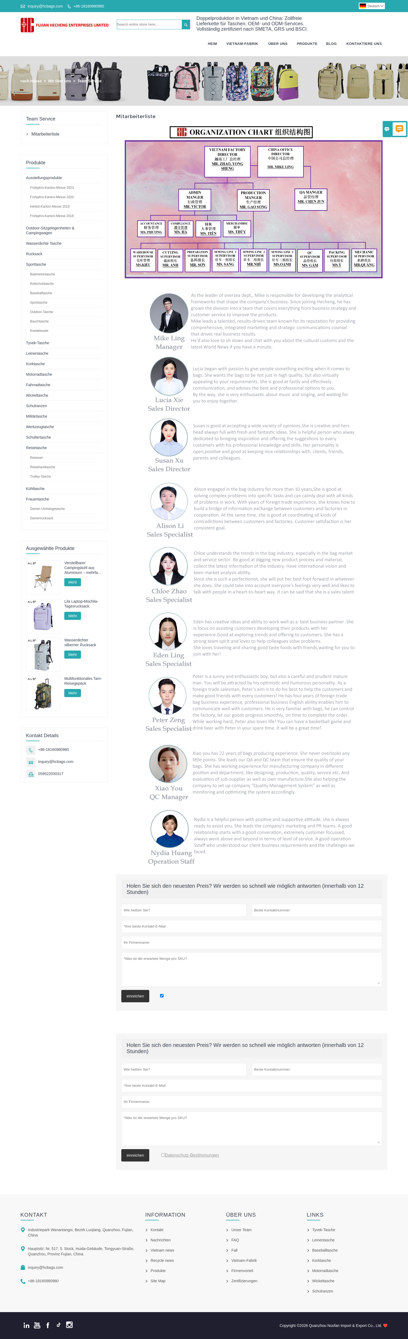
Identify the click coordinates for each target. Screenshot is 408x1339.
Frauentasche (37, 499)
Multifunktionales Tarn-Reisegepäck (83, 681)
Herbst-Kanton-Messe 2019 (50, 206)
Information (165, 1215)
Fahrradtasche (38, 385)
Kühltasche (35, 488)
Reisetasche (36, 448)
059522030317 (50, 774)
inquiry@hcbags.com (45, 6)
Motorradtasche (39, 374)
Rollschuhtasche (42, 284)
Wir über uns (59, 81)
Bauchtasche (39, 321)
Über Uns (278, 44)
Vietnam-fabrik (242, 44)
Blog (331, 44)
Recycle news (162, 1260)
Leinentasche (37, 353)
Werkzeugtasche (40, 427)
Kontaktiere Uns (364, 44)
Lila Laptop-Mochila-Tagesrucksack (81, 604)
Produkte (307, 44)
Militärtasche (36, 416)
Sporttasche (36, 264)
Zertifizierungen (244, 1281)
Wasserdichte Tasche (44, 243)
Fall (234, 1250)
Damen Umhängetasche (47, 509)
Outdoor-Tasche (41, 312)
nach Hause (31, 81)
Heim (212, 44)
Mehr (72, 582)
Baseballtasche (41, 293)
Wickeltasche (37, 395)
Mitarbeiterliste (45, 134)
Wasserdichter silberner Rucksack (80, 642)
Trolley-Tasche (40, 476)
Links (315, 1215)
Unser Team (241, 1230)
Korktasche (35, 364)
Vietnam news (162, 1250)
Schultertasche (38, 437)
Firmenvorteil (242, 1271)
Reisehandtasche (42, 467)
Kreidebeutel (39, 331)
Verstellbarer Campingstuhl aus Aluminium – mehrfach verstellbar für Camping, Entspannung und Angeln (83, 568)
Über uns (241, 1215)
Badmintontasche (42, 274)
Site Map (158, 1281)
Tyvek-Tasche (37, 343)
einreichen (135, 996)
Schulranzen (36, 406)
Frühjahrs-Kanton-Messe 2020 (52, 197)
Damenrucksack (41, 518)
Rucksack (34, 254)
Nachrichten (161, 1240)
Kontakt (33, 1215)
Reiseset (36, 458)
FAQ (235, 1240)
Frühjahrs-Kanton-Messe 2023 (52, 188)
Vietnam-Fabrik (244, 1260)
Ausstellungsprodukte (44, 178)
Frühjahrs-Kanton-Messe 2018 (52, 216)
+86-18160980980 (88, 6)
